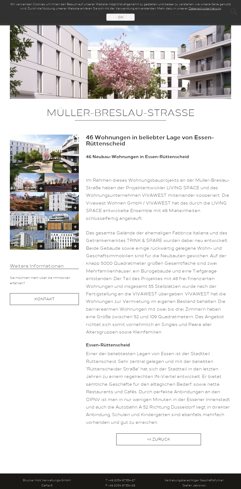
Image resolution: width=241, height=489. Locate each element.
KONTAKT (44, 299)
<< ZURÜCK (158, 439)
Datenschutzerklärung (205, 8)
